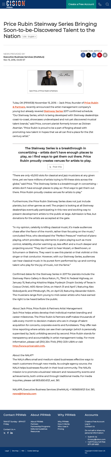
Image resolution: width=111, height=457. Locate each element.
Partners (34, 424)
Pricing (61, 429)
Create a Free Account (94, 421)
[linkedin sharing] (94, 55)
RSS (23, 451)
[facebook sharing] (83, 55)
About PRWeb (37, 421)
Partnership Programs (40, 426)
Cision (100, 451)
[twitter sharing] (88, 55)
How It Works (64, 424)
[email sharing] (105, 55)
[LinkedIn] (11, 432)
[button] (107, 4)
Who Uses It (63, 426)
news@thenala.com (24, 393)
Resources (35, 431)
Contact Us (9, 429)
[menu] (3, 4)
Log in (87, 424)
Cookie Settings (33, 451)
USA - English (29, 37)
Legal (7, 451)
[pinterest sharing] (99, 55)
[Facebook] (8, 432)
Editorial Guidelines (39, 429)
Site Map (15, 451)
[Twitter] (4, 432)
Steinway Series (53, 111)
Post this (55, 167)
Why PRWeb (63, 421)
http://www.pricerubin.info (29, 346)
